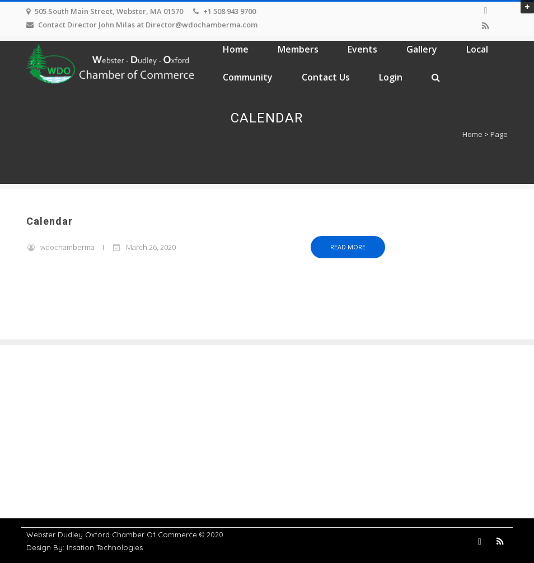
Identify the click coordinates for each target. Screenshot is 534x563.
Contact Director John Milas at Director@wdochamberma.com (147, 25)
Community (248, 77)
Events (362, 49)
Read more (348, 247)
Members (298, 49)
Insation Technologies (105, 547)
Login (390, 77)
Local (477, 49)
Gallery (421, 49)
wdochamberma (67, 247)
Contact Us (326, 77)
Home (236, 49)
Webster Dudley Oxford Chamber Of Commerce (111, 534)
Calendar (49, 221)
